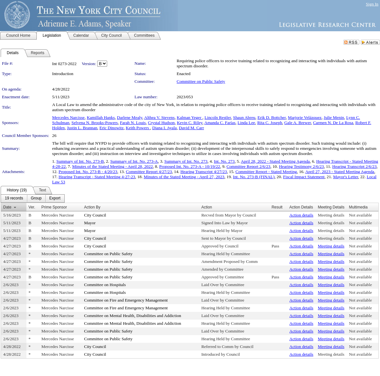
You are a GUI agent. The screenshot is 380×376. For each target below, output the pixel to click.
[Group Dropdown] (36, 198)
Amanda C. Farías (220, 122)
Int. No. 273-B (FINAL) (253, 176)
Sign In (372, 4)
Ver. (32, 207)
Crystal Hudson (161, 122)
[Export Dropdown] (54, 198)
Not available (360, 215)
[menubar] (33, 198)
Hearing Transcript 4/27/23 (204, 171)
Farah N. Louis (133, 122)
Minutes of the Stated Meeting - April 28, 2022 (112, 166)
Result (277, 207)
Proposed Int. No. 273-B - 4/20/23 (88, 171)
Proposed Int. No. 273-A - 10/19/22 (189, 166)
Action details (301, 215)
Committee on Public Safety (201, 81)
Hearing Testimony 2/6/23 (301, 166)
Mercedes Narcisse (68, 117)
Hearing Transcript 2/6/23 (354, 166)
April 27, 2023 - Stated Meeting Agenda (339, 171)
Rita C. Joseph (269, 122)
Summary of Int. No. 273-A (134, 161)
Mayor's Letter (345, 176)
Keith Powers (138, 127)
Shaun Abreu (244, 117)
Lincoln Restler (218, 117)
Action (206, 207)
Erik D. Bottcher (271, 117)
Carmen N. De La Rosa (333, 122)
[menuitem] (14, 198)
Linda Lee (246, 122)
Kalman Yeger (189, 117)
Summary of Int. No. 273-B (80, 161)
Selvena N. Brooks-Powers (94, 122)
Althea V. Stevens (159, 117)
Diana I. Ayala (164, 127)
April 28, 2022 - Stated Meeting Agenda (275, 161)
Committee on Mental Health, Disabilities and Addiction (132, 315)
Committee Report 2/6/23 (248, 166)
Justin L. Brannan (82, 127)
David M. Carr (191, 127)
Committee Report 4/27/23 (149, 171)
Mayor (90, 222)
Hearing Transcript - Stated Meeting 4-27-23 (97, 176)
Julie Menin (334, 117)
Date (7, 207)
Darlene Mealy (129, 117)
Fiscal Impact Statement (304, 176)
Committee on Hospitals (105, 284)
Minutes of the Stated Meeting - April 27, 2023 (184, 176)
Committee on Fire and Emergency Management (126, 300)
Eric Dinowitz (111, 127)
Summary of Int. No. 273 (186, 161)
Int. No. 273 (224, 161)
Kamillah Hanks (101, 117)
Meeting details (331, 215)
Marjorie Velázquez (304, 117)
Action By (92, 207)
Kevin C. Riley (189, 122)
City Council (95, 215)
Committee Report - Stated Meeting (266, 171)
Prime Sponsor (54, 207)
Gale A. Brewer (297, 122)
